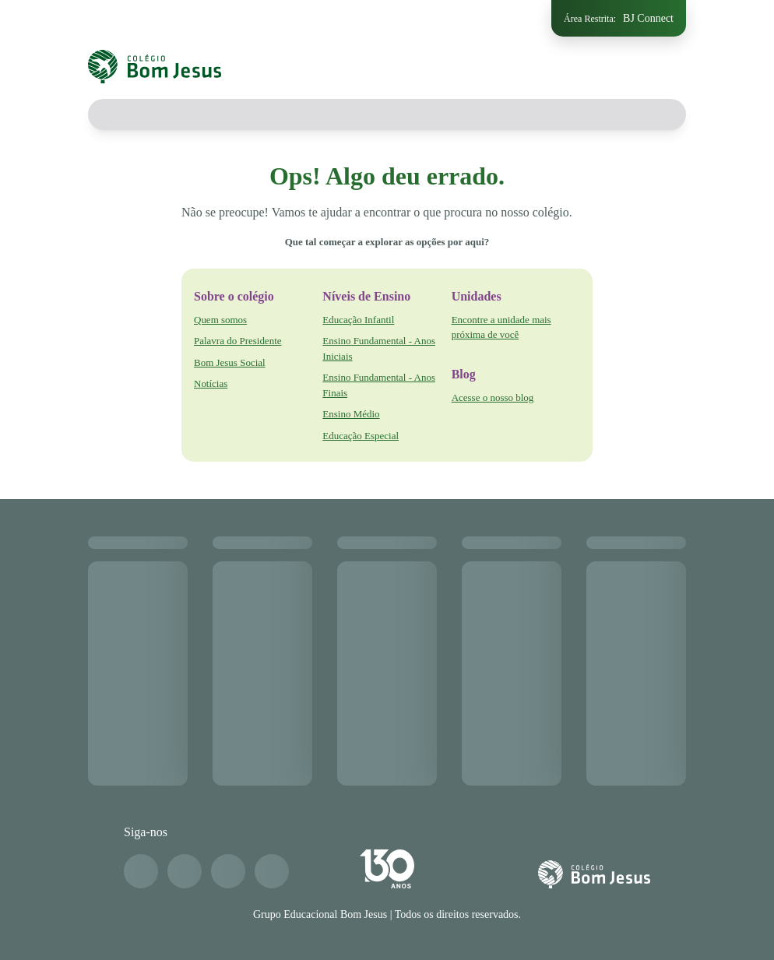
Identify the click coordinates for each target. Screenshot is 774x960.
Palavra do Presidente (238, 340)
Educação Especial (360, 435)
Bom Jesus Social (230, 362)
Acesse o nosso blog (493, 397)
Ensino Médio (350, 414)
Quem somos (220, 319)
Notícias (210, 383)
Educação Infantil (358, 319)
